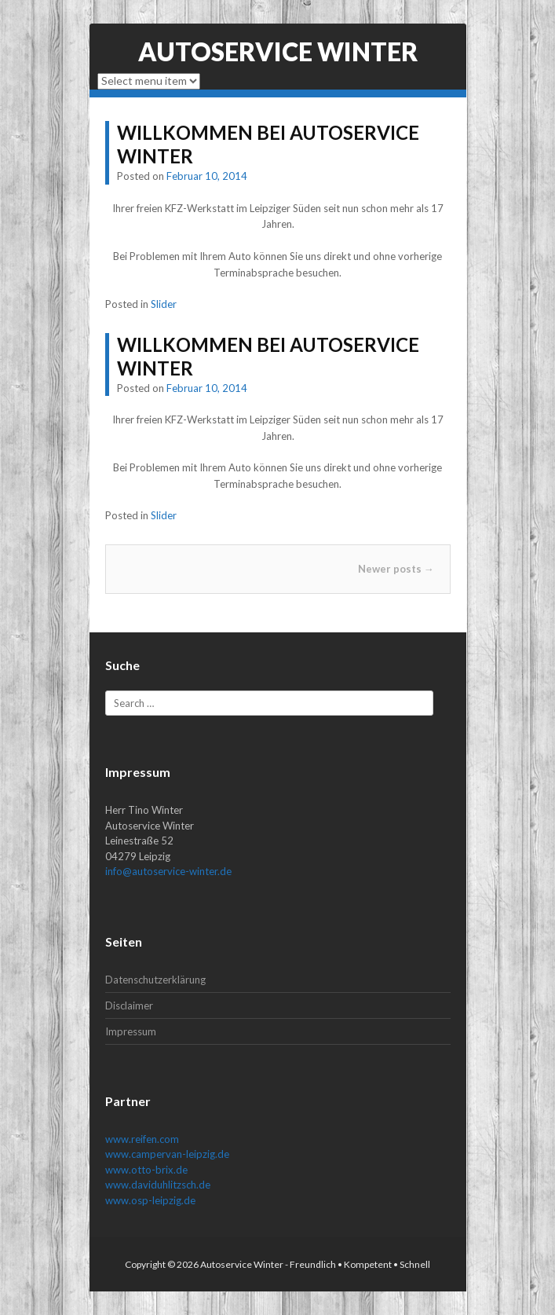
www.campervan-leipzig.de (167, 1154)
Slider (164, 304)
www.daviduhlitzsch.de (157, 1184)
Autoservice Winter (278, 51)
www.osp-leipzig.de (150, 1200)
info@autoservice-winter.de (168, 871)
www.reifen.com (142, 1139)
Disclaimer (129, 1005)
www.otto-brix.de (146, 1169)
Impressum (130, 1031)
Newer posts (396, 568)
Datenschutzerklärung (155, 979)
